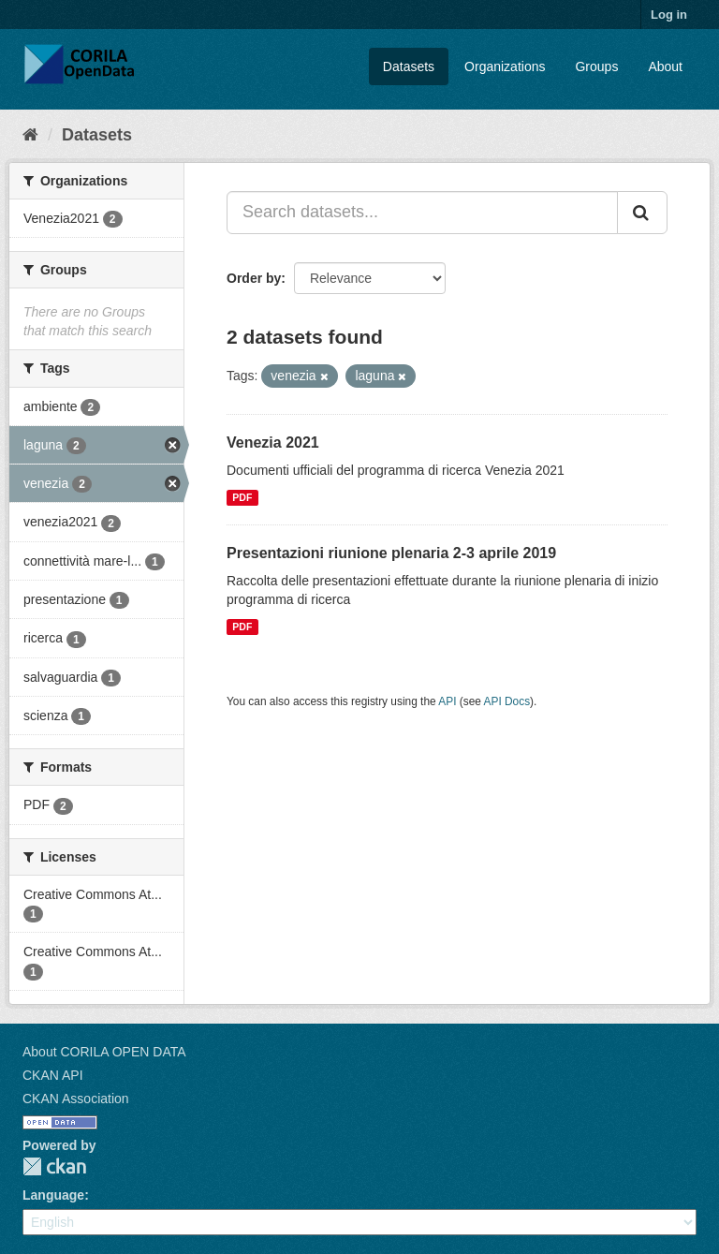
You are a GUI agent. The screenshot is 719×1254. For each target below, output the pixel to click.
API (447, 701)
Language (53, 1195)
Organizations (504, 66)
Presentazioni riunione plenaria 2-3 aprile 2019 (391, 553)
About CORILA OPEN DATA (104, 1051)
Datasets (408, 66)
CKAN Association (75, 1098)
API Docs (507, 701)
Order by (254, 278)
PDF (242, 497)
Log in (669, 14)
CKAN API (52, 1075)
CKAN (54, 1166)
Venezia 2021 (273, 442)
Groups (596, 66)
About (665, 66)
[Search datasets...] (422, 212)
